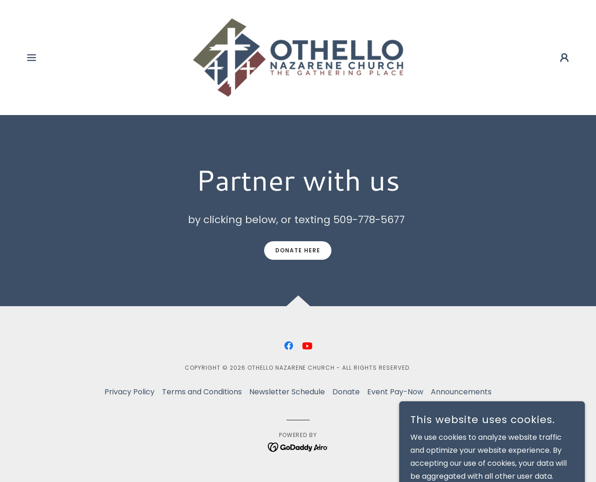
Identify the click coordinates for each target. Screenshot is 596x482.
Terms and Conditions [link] (202, 391)
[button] (31, 57)
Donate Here (297, 250)
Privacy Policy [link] (129, 391)
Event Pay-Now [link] (395, 391)
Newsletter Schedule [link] (287, 391)
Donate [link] (346, 391)
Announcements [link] (461, 391)
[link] (298, 56)
